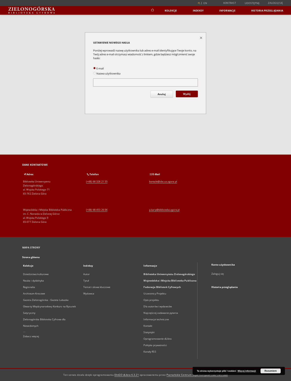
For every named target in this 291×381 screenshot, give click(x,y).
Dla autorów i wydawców (157, 306)
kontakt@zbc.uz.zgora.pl (163, 181)
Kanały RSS (149, 351)
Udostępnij (252, 3)
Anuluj (162, 94)
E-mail (98, 68)
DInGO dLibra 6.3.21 (126, 375)
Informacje (227, 10)
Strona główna (31, 257)
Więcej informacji (247, 371)
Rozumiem (271, 370)
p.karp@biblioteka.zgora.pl (164, 209)
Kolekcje (171, 10)
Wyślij (187, 94)
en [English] (205, 3)
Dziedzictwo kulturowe (36, 274)
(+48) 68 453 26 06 (97, 209)
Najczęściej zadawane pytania (160, 313)
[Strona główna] (152, 10)
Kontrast (229, 3)
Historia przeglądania (267, 10)
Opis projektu (151, 300)
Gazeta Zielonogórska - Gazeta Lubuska (46, 300)
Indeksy (198, 10)
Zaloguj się (275, 3)
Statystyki (148, 332)
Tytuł (86, 280)
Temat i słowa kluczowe (96, 287)
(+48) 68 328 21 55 (97, 181)
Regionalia (29, 287)
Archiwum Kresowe (34, 293)
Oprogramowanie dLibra (157, 338)
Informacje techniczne (156, 319)
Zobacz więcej (31, 336)
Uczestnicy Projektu (154, 293)
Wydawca (88, 293)
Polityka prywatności (155, 345)
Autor (86, 274)
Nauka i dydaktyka (33, 280)
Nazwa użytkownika (106, 73)
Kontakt (147, 326)
